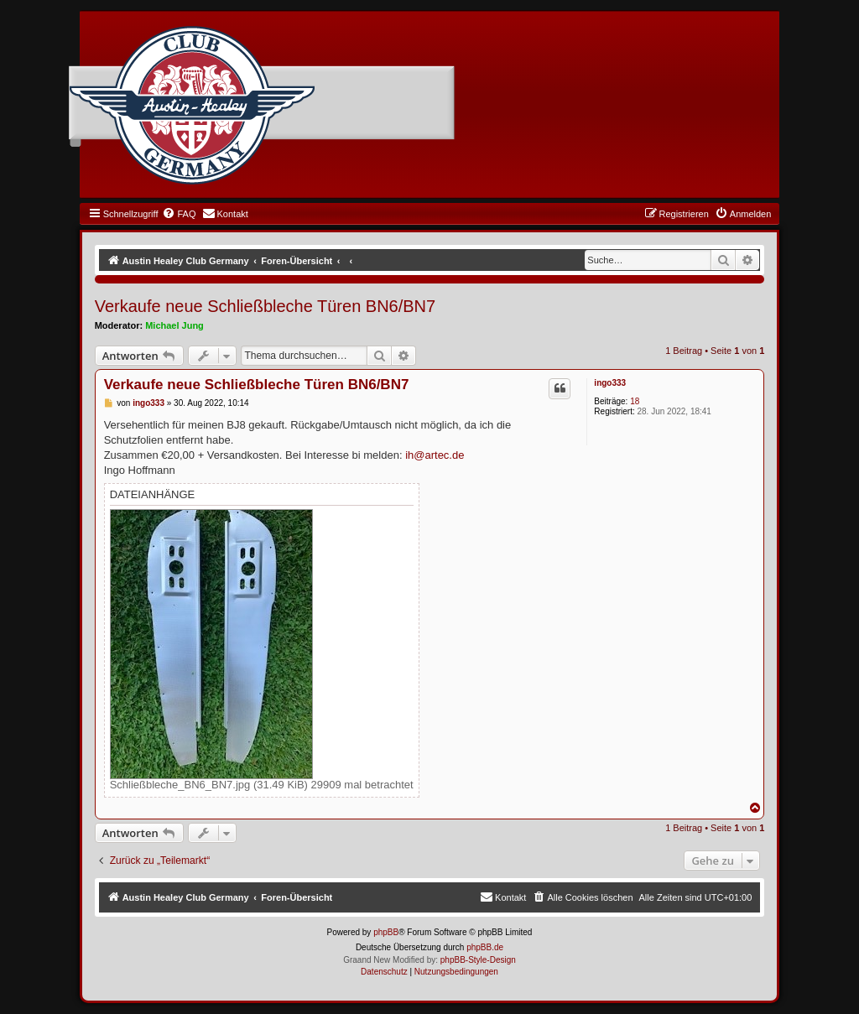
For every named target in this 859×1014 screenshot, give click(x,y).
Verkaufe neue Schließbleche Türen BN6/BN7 (265, 306)
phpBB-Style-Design (478, 960)
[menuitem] (178, 214)
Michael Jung (174, 325)
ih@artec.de (434, 455)
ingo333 (610, 382)
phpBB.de (484, 947)
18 (634, 401)
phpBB (385, 932)
